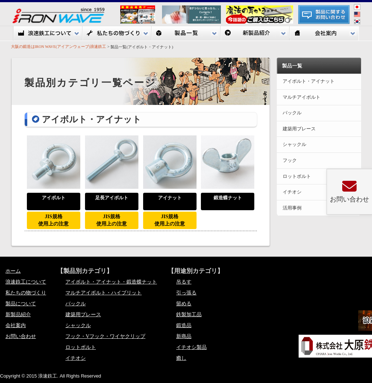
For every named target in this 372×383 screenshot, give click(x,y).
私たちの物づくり (116, 33)
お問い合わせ (20, 336)
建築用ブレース (83, 314)
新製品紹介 (255, 33)
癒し (181, 358)
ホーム (13, 271)
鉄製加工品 (189, 314)
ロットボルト (80, 347)
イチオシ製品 (191, 347)
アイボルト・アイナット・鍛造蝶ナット (111, 282)
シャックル (78, 325)
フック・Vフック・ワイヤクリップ (105, 336)
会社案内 (324, 33)
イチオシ (75, 358)
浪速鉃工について (47, 33)
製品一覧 (186, 33)
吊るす (183, 282)
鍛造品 (183, 325)
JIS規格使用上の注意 (53, 220)
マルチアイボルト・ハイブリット (103, 293)
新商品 (183, 336)
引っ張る (186, 293)
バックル (75, 303)
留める (183, 303)
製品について (20, 303)
